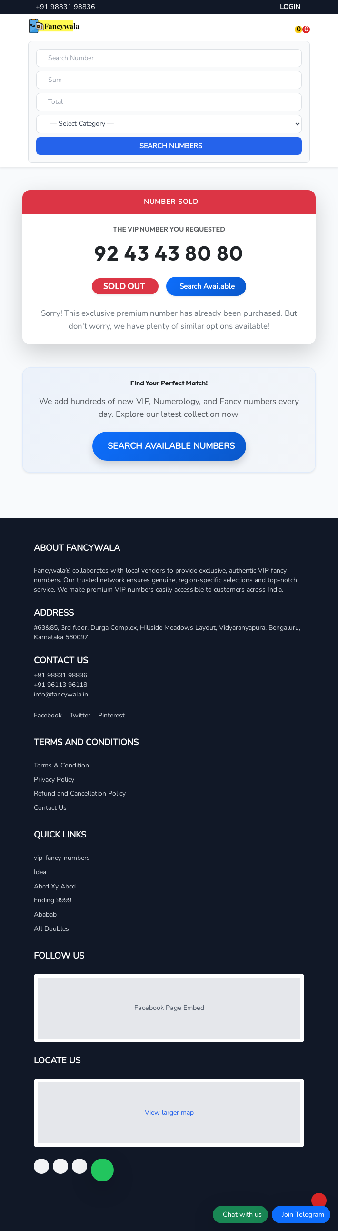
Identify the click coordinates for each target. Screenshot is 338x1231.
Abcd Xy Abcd (55, 886)
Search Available (207, 286)
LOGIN (290, 6)
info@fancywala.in (61, 694)
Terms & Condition (61, 765)
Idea (40, 872)
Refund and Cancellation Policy (80, 793)
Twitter (80, 715)
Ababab (45, 914)
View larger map (169, 1112)
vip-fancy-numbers (62, 857)
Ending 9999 (52, 900)
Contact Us (50, 807)
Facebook (48, 715)
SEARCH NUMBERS (170, 146)
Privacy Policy (54, 779)
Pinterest (111, 715)
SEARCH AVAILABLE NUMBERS (171, 446)
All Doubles (51, 928)
